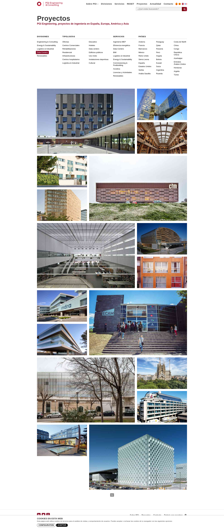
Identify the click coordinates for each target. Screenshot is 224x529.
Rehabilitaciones (69, 49)
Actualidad (155, 4)
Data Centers (42, 52)
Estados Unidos (145, 66)
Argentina (160, 70)
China (176, 45)
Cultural (92, 63)
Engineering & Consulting (47, 42)
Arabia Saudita (145, 73)
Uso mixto (93, 56)
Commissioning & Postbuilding (120, 64)
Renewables (42, 56)
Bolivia (159, 59)
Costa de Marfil (180, 42)
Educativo (93, 42)
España (142, 63)
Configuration (46, 525)
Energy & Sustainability (46, 45)
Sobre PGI (92, 4)
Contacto (168, 4)
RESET (130, 4)
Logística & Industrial (70, 63)
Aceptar (62, 525)
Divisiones (106, 4)
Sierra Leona (144, 59)
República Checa (178, 53)
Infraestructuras (68, 56)
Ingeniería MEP (119, 42)
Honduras (178, 68)
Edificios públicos (96, 52)
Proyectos (142, 4)
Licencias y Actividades (122, 72)
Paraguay (160, 42)
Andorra (142, 42)
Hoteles (92, 45)
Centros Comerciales (70, 45)
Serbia (141, 70)
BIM (114, 52)
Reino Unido (144, 56)
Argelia (177, 71)
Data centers (94, 49)
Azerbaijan (178, 58)
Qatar (158, 45)
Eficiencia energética (121, 45)
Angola (159, 56)
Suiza (158, 66)
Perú (158, 52)
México (141, 52)
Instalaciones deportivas (98, 59)
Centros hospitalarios (71, 59)
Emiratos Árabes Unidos (180, 63)
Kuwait (159, 63)
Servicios (119, 4)
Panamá (159, 49)
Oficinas (65, 42)
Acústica (116, 69)
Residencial (67, 52)
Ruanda (159, 73)
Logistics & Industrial (45, 49)
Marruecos (143, 49)
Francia (142, 45)
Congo (176, 49)
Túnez (176, 75)
